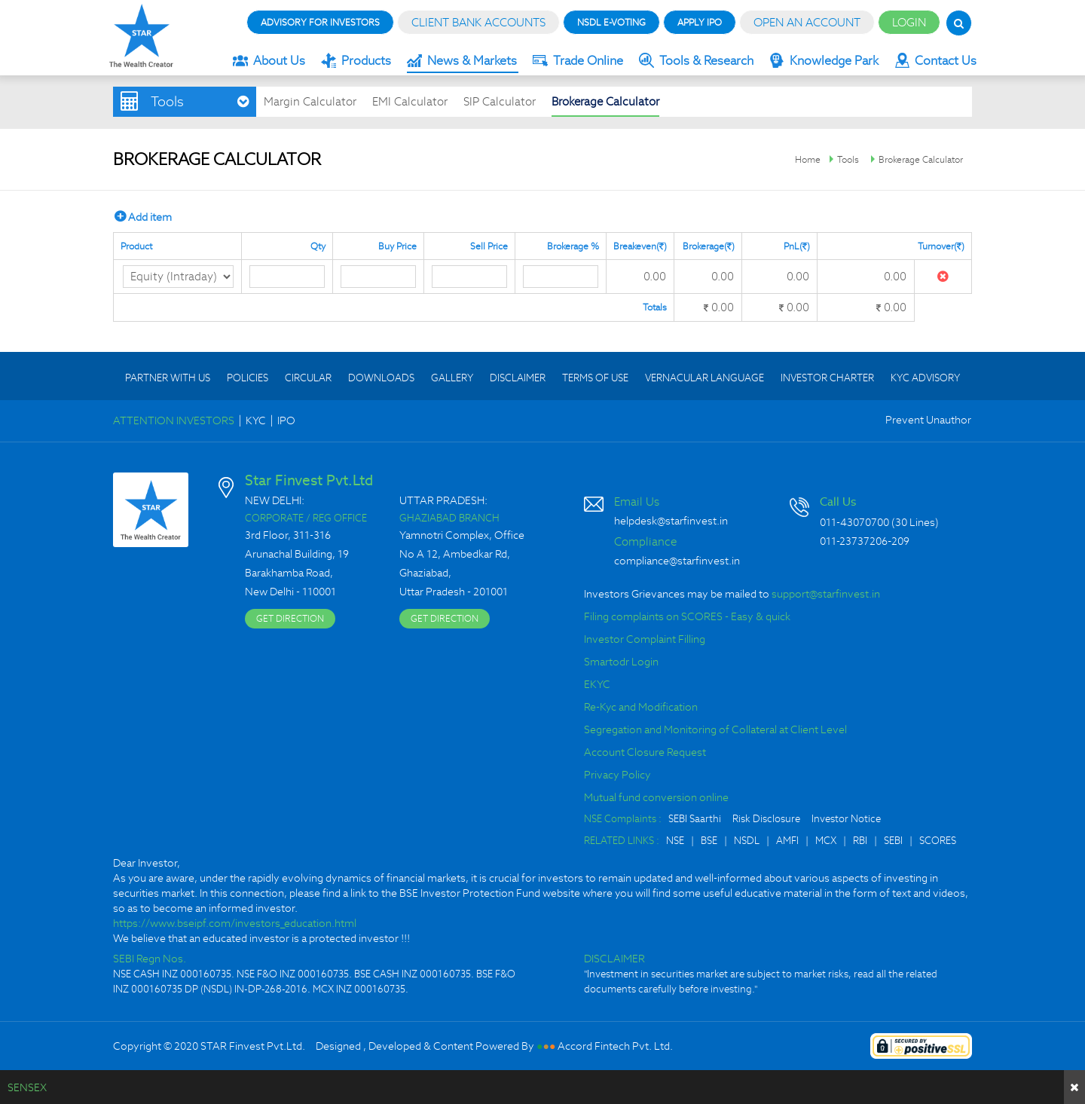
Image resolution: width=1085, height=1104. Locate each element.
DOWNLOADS (381, 378)
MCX (825, 840)
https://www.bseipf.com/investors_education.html (234, 923)
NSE (675, 840)
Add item (143, 216)
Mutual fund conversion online (656, 797)
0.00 (654, 276)
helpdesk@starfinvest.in (671, 521)
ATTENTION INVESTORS (173, 420)
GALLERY (452, 378)
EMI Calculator (410, 101)
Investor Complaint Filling (644, 639)
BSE (709, 840)
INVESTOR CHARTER (827, 378)
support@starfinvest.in (826, 594)
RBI (860, 840)
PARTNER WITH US (167, 378)
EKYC (597, 684)
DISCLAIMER (518, 378)
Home (808, 159)
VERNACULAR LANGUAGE (704, 378)
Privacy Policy (617, 774)
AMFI (787, 840)
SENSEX (27, 1087)
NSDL (747, 840)
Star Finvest (141, 36)
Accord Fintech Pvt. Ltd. (615, 1046)
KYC (256, 420)
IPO (286, 420)
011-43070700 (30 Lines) (879, 522)
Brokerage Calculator (605, 101)
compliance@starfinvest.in (677, 560)
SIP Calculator (499, 101)
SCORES (937, 840)
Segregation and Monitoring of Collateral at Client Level (715, 729)
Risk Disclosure (766, 818)
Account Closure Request (645, 752)
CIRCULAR (308, 378)
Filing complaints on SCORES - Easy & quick (687, 616)
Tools (848, 159)
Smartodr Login (621, 661)
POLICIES (247, 378)
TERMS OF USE (595, 378)
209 (900, 541)
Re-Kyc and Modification (641, 707)
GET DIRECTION (290, 618)
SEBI (893, 840)
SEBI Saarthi (694, 818)
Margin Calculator (310, 101)
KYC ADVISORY (925, 378)
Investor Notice (846, 818)
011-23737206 (854, 541)
